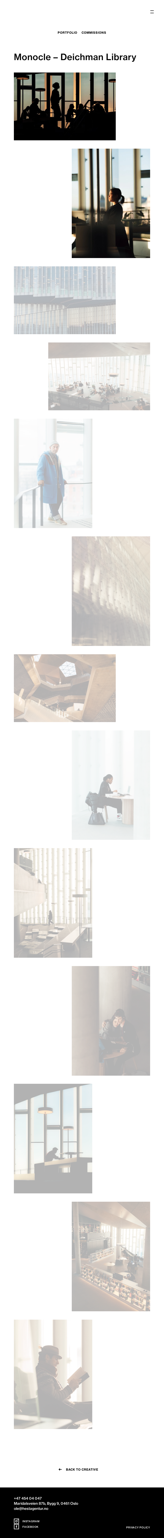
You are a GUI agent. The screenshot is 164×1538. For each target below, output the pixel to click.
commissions (94, 33)
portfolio (67, 33)
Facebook (26, 1527)
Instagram (27, 1521)
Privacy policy (138, 1527)
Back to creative (82, 1469)
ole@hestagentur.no (31, 1508)
